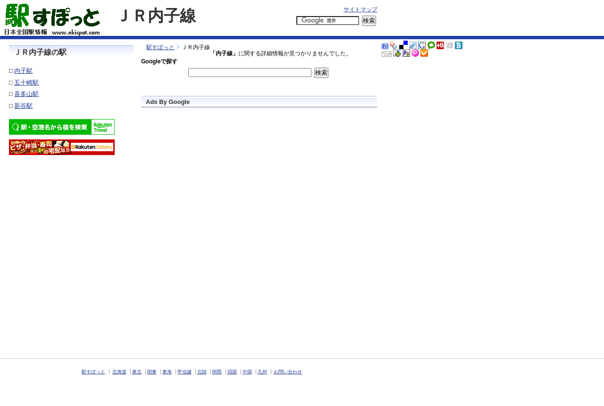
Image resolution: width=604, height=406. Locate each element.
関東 (152, 371)
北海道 (119, 371)
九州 (262, 371)
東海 (167, 371)
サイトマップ (361, 9)
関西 (217, 371)
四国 (232, 371)
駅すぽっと (160, 47)
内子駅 (23, 70)
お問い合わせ (288, 371)
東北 (137, 371)
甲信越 (184, 371)
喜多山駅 (26, 93)
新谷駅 (23, 105)
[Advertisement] (246, 31)
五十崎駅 (26, 82)
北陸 (202, 371)
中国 (247, 371)
